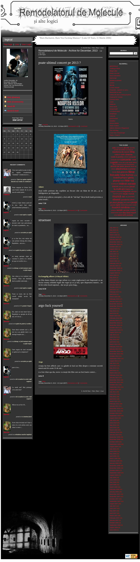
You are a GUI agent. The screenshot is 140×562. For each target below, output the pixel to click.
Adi (5, 177)
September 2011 (115, 387)
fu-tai (135, 175)
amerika (132, 148)
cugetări (114, 162)
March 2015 (113, 296)
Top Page (8, 44)
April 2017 (113, 289)
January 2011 (114, 406)
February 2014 (114, 318)
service (126, 210)
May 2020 (113, 277)
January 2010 (114, 434)
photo (120, 202)
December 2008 (115, 465)
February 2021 (114, 263)
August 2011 (114, 389)
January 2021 (114, 266)
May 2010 (113, 425)
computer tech (115, 159)
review (134, 205)
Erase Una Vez (114, 73)
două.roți (133, 166)
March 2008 (113, 487)
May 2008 (113, 482)
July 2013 (113, 335)
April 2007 (113, 513)
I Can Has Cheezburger (117, 133)
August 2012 (114, 361)
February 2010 (114, 432)
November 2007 (115, 496)
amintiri (116, 150)
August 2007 (114, 503)
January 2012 (114, 377)
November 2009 (115, 439)
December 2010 (115, 408)
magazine (126, 191)
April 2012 (113, 370)
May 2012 (113, 368)
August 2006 (114, 527)
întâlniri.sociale (127, 183)
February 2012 (114, 375)
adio (114, 148)
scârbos (113, 210)
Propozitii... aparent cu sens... (119, 90)
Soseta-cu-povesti (115, 80)
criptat (134, 159)
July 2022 (113, 227)
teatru (117, 212)
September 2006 (115, 525)
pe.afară (113, 202)
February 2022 (114, 237)
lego (131, 189)
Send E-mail (13, 111)
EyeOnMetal (114, 118)
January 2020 (114, 285)
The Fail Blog (114, 130)
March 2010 (113, 430)
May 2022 (113, 230)
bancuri (130, 150)
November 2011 (115, 382)
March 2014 (113, 315)
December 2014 (115, 304)
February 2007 (114, 518)
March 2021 (113, 261)
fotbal (122, 175)
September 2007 (115, 501)
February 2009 (114, 461)
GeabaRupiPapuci (120, 178)
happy (122, 180)
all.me (126, 148)
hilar (127, 180)
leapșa (127, 189)
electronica (122, 168)
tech (120, 213)
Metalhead (113, 114)
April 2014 (113, 313)
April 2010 (113, 427)
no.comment (130, 196)
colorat (126, 157)
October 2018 (114, 287)
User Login (26, 44)
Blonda (112, 85)
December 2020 (115, 268)
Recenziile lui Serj (115, 92)
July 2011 (113, 392)
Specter (6, 286)
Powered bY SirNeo (116, 97)
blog (132, 152)
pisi (125, 202)
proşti (134, 202)
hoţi (132, 181)
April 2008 (113, 484)
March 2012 (113, 373)
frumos (129, 175)
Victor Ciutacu (114, 125)
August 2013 (114, 332)
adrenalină (119, 148)
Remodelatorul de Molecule (70, 14)
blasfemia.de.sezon (120, 152)
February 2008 (114, 489)
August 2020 (114, 273)
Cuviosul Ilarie (114, 99)
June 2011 (113, 394)
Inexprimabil (114, 109)
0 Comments (83, 210)
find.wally (115, 175)
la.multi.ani (119, 189)
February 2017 (114, 292)
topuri (133, 212)
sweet (113, 212)
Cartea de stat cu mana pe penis (120, 94)
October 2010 (114, 413)
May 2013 (113, 339)
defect (135, 162)
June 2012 (113, 365)
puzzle (112, 205)
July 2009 (113, 449)
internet (115, 186)
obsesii (116, 199)
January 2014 (114, 320)
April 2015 (113, 294)
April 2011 (113, 399)
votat (115, 215)
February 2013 (114, 346)
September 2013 (115, 330)
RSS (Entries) (13, 97)
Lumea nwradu (114, 87)
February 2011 (114, 404)
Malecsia (113, 104)
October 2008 (114, 470)
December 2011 (115, 380)
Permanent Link (73, 126)
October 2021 (114, 246)
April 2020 (113, 280)
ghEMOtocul (114, 66)
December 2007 (115, 494)
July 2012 (113, 363)
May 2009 (113, 453)
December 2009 (115, 437)
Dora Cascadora (115, 75)
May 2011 (113, 396)
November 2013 (115, 325)
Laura (111, 102)
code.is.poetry (117, 157)
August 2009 (114, 446)
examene (132, 169)
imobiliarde (114, 184)
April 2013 (113, 342)
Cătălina (7, 194)
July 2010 (113, 420)
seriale (119, 210)
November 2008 (115, 468)
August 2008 (114, 475)
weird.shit (121, 215)
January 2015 (114, 301)
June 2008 (113, 480)
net (123, 196)
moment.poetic (117, 194)
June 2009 (113, 451)
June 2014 (113, 308)
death (130, 162)
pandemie (125, 200)
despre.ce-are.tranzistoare (125, 164)
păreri (132, 199)
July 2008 (113, 477)
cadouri (117, 154)
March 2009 (113, 458)
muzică (116, 196)
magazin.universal (116, 191)
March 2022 (113, 235)
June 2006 (113, 530)
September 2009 (115, 444)
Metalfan (112, 121)
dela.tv (115, 164)
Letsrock (112, 116)
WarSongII (113, 78)
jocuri (132, 186)
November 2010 (115, 411)
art (127, 150)
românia (125, 207)
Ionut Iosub (113, 106)
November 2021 (115, 244)
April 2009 (113, 456)
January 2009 (114, 463)
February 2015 (114, 299)
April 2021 (113, 258)
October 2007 (114, 499)
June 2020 (113, 275)
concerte (45, 124)
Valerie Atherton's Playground (119, 128)
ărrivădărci (122, 150)
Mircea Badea (114, 123)
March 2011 (113, 401)
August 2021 (114, 249)
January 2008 (114, 492)
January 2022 (114, 239)
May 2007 (113, 511)
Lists (17, 44)
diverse (127, 166)
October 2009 (114, 442)
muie (125, 193)
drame (113, 169)
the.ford (126, 212)
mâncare (133, 191)
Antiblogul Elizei (115, 68)
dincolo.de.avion (117, 166)
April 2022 (113, 232)
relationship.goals (126, 205)
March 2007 (113, 515)
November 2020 (115, 270)
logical (6, 212)
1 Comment (83, 126)
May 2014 (113, 311)
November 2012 (115, 354)
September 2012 (115, 358)
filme (43, 209)
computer (132, 157)
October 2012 (114, 356)
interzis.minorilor (124, 186)
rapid (118, 205)
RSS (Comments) (15, 102)
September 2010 (115, 415)
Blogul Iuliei (113, 71)
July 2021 (113, 251)
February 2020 (114, 282)
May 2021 (113, 256)
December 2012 (115, 351)
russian (132, 207)
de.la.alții (125, 162)
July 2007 (113, 506)
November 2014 (115, 306)
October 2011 (114, 384)
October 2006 (114, 522)
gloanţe (116, 181)
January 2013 (114, 349)
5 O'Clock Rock (115, 111)
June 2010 (113, 423)
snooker (133, 210)
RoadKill (116, 207)
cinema (128, 154)
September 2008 (115, 473)
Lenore (112, 83)
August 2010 (114, 418)
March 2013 (113, 344)
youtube (129, 215)
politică (128, 202)
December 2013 (115, 323)
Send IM (11, 106)
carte (123, 154)
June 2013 (113, 337)
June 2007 (113, 508)
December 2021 (115, 242)
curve (120, 162)
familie (114, 172)
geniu (131, 177)
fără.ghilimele (122, 172)
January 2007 (114, 520)
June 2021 (113, 254)
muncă (131, 194)
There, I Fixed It (115, 135)
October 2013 (114, 327)
